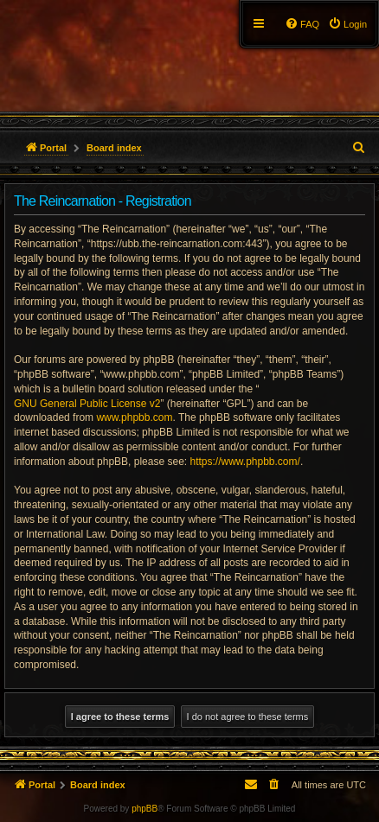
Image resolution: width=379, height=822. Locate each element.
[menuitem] (347, 24)
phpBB (144, 808)
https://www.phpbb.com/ (244, 462)
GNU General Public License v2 (87, 404)
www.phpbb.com (134, 417)
